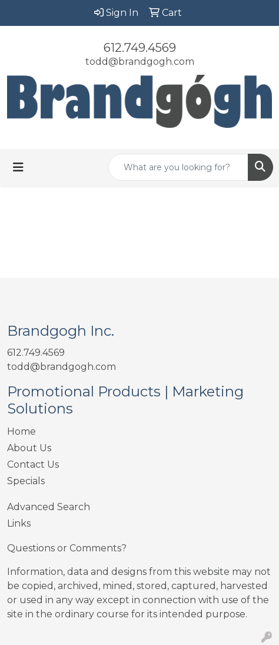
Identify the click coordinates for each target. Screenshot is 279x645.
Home (21, 431)
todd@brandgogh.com (139, 61)
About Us (29, 448)
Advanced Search (48, 506)
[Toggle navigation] (18, 167)
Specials (26, 481)
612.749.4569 (140, 48)
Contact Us (33, 464)
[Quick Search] (178, 167)
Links (19, 523)
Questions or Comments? (67, 548)
